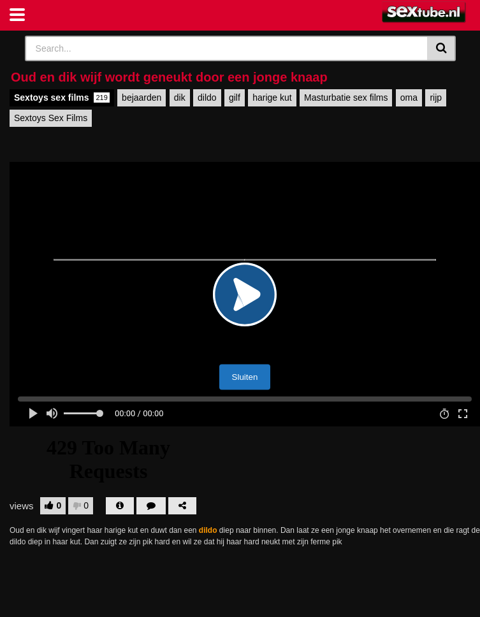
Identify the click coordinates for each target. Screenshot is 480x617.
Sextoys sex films (62, 97)
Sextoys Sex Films (50, 118)
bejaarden (141, 97)
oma (409, 97)
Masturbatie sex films (346, 97)
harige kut (271, 97)
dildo (207, 97)
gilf (234, 97)
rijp (436, 97)
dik (179, 97)
